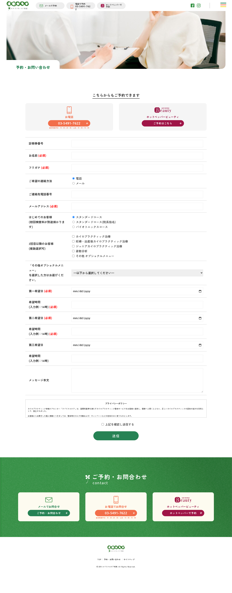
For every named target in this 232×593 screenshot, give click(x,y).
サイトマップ (131, 572)
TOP (97, 572)
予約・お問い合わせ (112, 572)
